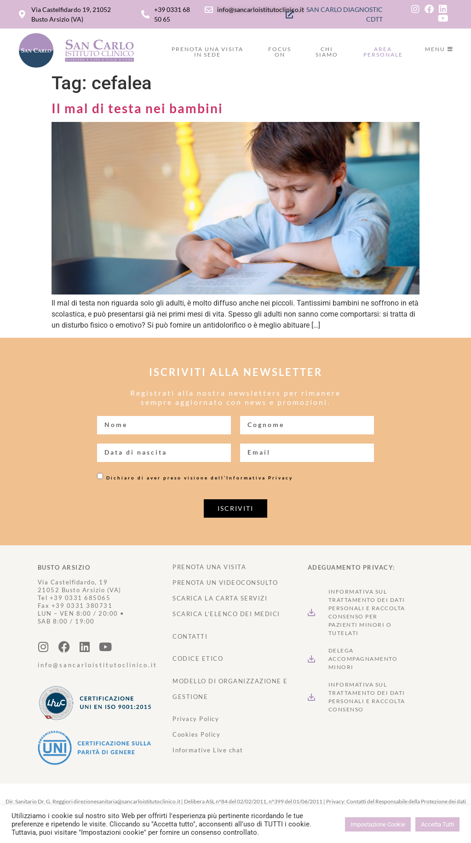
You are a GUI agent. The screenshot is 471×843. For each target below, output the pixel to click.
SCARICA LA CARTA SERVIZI (219, 598)
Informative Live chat (207, 750)
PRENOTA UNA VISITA (209, 567)
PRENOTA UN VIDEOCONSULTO (225, 582)
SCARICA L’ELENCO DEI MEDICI (226, 614)
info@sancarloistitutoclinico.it (97, 665)
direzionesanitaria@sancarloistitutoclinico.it (127, 801)
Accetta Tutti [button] (437, 824)
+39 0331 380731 (82, 605)
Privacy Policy (195, 718)
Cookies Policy (196, 734)
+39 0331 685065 (80, 597)
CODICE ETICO (197, 658)
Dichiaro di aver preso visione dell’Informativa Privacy (199, 477)
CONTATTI (189, 636)
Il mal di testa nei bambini (137, 108)
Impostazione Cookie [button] (377, 824)
